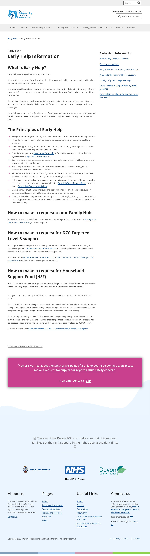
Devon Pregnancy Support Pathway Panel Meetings (118, 87)
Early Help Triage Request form (72, 183)
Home (12, 27)
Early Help (131, 27)
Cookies (137, 538)
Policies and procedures (42, 27)
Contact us (12, 517)
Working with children (66, 27)
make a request (44, 370)
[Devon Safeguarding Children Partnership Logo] (21, 18)
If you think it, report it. (129, 16)
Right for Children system (38, 156)
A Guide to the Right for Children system (118, 75)
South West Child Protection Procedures (89, 525)
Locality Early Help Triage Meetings (115, 80)
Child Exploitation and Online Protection (89, 518)
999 (88, 380)
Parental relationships (109, 64)
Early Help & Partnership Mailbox (32, 186)
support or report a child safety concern (87, 370)
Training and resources (52, 513)
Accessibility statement (120, 538)
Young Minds (82, 509)
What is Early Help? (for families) (114, 58)
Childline (80, 505)
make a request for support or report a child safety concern (125, 510)
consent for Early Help (44, 153)
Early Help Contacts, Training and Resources (119, 69)
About (22, 27)
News (118, 27)
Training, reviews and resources (96, 27)
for (57, 370)
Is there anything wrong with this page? (25, 346)
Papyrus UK (82, 513)
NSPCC (80, 501)
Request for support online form (41, 248)
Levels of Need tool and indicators (38, 257)
